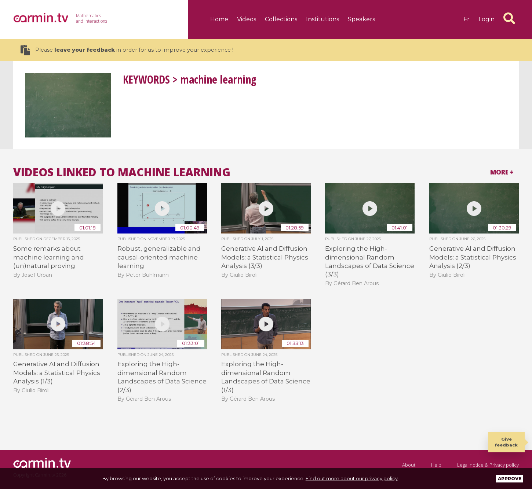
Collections (281, 19)
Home (219, 19)
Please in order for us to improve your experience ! (127, 50)
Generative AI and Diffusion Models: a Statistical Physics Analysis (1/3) (56, 372)
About (408, 465)
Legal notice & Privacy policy (488, 465)
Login (486, 19)
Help (436, 465)
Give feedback (506, 442)
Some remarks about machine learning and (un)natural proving (48, 257)
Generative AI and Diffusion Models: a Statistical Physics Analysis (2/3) (472, 257)
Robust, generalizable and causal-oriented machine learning (159, 257)
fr (466, 19)
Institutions (322, 19)
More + (502, 172)
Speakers (361, 19)
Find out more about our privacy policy (352, 478)
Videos (246, 19)
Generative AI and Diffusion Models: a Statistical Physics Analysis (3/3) (264, 257)
